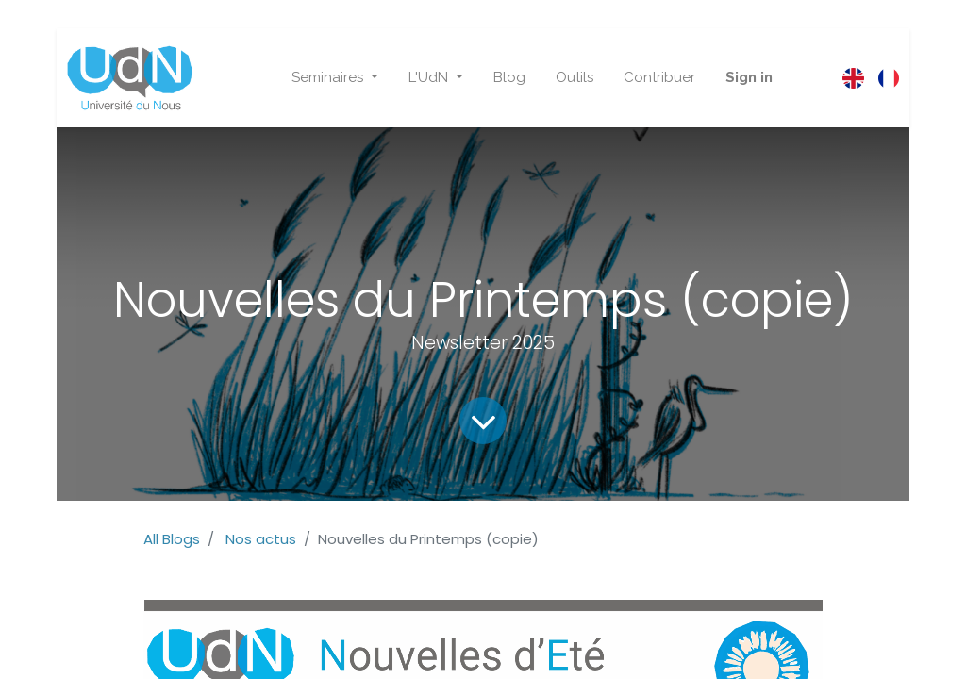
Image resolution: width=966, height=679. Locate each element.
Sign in (749, 77)
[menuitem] (509, 77)
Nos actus (260, 539)
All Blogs (171, 539)
